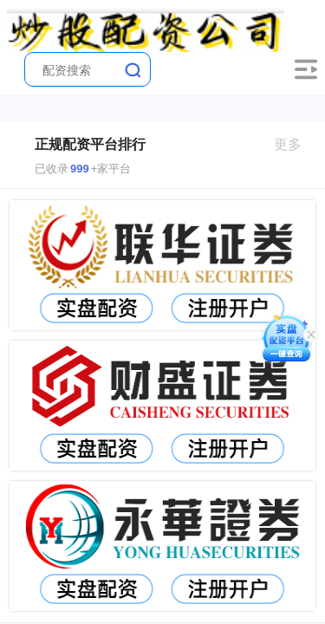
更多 (295, 144)
